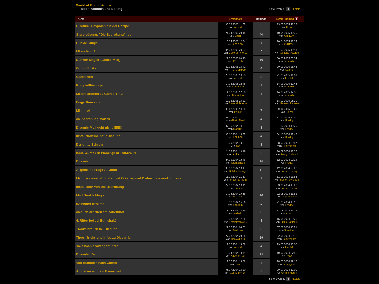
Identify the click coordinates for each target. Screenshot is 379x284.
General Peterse (238, 52)
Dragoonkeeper (289, 196)
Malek (237, 35)
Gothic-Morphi (238, 272)
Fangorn (238, 205)
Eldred (289, 27)
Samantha (289, 61)
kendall (238, 27)
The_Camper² (238, 69)
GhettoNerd (238, 120)
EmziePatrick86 (238, 221)
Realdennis (238, 154)
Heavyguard (289, 145)
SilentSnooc (238, 162)
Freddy (289, 120)
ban (238, 145)
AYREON (289, 35)
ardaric (238, 213)
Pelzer (237, 111)
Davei (238, 264)
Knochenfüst (238, 255)
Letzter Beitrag (285, 18)
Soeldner (238, 230)
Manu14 (238, 128)
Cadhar (289, 69)
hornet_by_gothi (238, 179)
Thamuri (238, 188)
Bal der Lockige (238, 171)
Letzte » (297, 8)
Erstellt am (235, 18)
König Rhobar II (289, 154)
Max (289, 255)
